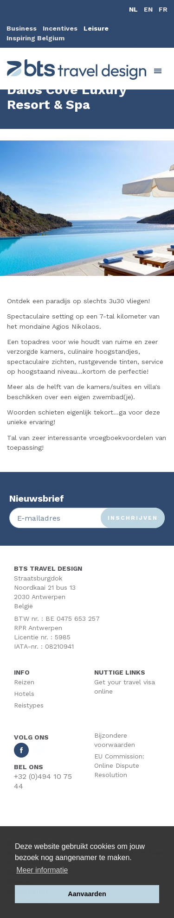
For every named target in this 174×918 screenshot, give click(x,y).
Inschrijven (133, 518)
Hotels (24, 693)
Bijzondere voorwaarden (114, 740)
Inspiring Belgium (35, 38)
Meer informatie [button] (42, 870)
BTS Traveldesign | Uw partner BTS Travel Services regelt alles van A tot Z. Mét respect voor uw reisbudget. (76, 69)
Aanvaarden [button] (87, 894)
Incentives (60, 28)
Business (21, 28)
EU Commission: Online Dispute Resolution (119, 765)
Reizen (24, 682)
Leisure (96, 28)
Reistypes (29, 705)
